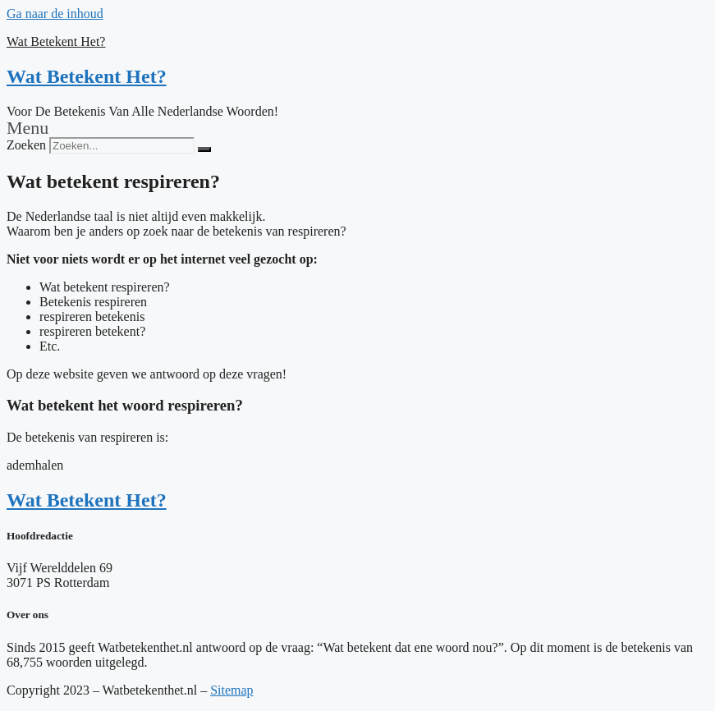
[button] (357, 128)
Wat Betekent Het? (56, 41)
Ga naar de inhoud (55, 14)
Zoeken (26, 145)
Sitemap (231, 690)
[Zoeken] (204, 149)
